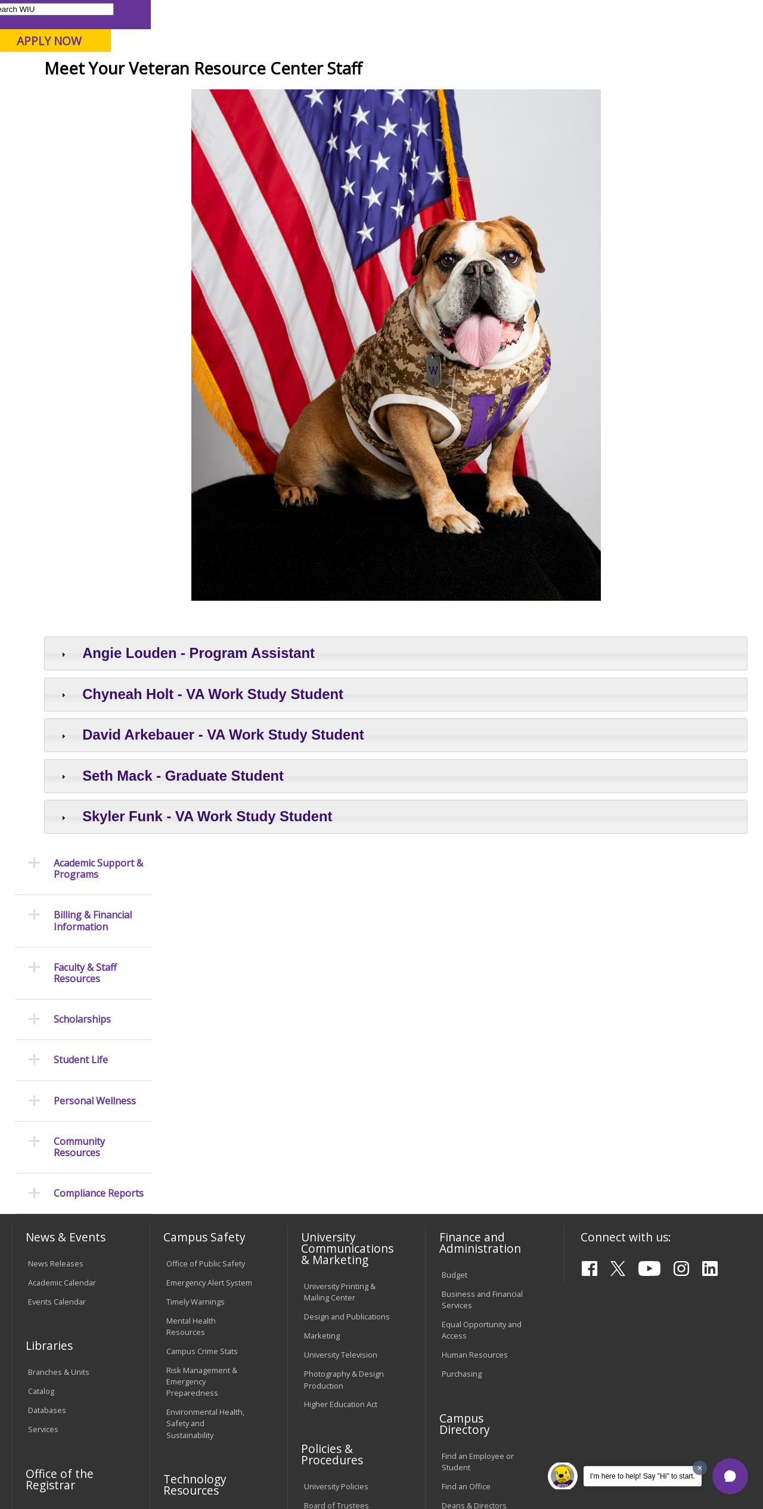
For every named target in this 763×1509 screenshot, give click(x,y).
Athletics (428, 95)
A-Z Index (527, 14)
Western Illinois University (187, 51)
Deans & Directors (474, 1222)
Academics (171, 95)
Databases (47, 1127)
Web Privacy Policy (264, 1472)
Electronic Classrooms (205, 1252)
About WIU (93, 95)
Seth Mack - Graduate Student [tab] (288, 863)
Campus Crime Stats (202, 1068)
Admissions (249, 95)
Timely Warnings (195, 1018)
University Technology (205, 1321)
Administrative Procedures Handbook (345, 1277)
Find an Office (466, 1203)
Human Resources (475, 1071)
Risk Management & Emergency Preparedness (201, 1098)
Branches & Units (58, 1088)
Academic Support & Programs (98, 165)
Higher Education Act (340, 1121)
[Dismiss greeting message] (700, 1468)
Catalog (41, 1108)
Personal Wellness (95, 397)
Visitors (113, 14)
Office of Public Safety (205, 980)
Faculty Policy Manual (341, 1252)
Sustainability (200, 1422)
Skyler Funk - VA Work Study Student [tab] (312, 904)
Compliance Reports (99, 490)
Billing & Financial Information (93, 217)
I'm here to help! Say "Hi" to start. (642, 1476)
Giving (489, 95)
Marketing (322, 1052)
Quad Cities (286, 70)
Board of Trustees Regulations (336, 1228)
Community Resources (79, 443)
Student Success (255, 122)
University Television (340, 1071)
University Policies (336, 1203)
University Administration (468, 1247)
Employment (127, 1422)
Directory (481, 14)
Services (43, 1146)
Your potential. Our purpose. (132, 70)
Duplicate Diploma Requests (60, 1252)
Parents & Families (52, 14)
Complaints (324, 1351)
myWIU (570, 14)
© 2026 (43, 1472)
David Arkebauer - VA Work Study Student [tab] (327, 822)
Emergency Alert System (209, 999)
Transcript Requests (64, 1228)
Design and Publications (347, 1033)
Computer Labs (193, 1233)
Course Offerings (420, 14)
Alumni (319, 95)
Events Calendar (57, 1018)
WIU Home (190, 122)
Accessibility (56, 1422)
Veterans (316, 122)
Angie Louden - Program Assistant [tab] (303, 740)
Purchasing (462, 1090)
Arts (372, 95)
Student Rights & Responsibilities (334, 1327)
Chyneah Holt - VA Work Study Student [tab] (317, 782)
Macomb (229, 70)
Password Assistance (204, 1271)
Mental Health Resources (191, 1043)
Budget (454, 991)
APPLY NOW (661, 40)
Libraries (360, 14)
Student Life (560, 95)
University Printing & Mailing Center (340, 1009)
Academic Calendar (62, 999)
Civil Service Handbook (344, 1302)
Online (338, 70)
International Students (181, 14)
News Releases (55, 980)
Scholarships (82, 316)
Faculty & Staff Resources (85, 269)
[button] (730, 1476)
